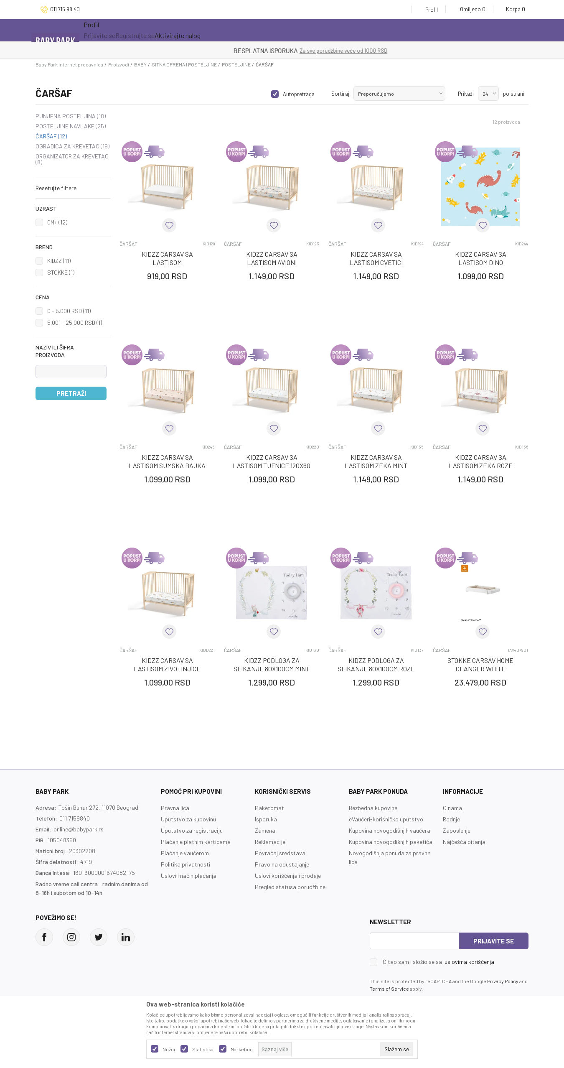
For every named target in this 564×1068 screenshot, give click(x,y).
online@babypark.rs (78, 829)
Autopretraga (299, 94)
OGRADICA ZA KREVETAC (72, 146)
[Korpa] (512, 9)
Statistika (202, 1049)
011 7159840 (74, 818)
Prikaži (466, 93)
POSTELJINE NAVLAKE (71, 126)
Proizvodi (118, 64)
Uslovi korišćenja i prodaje (288, 875)
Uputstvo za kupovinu (188, 819)
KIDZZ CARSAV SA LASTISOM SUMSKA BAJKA (167, 461)
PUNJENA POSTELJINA (71, 116)
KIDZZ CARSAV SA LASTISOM (167, 258)
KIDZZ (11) (59, 260)
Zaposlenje (456, 830)
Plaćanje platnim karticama (196, 841)
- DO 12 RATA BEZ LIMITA (325, 50)
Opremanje (250, 30)
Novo (207, 30)
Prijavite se (493, 941)
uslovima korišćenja (469, 961)
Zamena (265, 830)
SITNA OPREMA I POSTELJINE (184, 64)
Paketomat (269, 807)
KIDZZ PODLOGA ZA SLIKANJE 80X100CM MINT (272, 664)
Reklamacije (270, 841)
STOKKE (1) (60, 272)
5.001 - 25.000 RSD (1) (74, 322)
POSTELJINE (236, 64)
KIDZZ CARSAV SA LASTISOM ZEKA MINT (376, 461)
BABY (140, 64)
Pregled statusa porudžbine (290, 886)
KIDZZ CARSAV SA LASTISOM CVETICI (376, 258)
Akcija (168, 30)
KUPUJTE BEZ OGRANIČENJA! (253, 50)
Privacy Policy (502, 981)
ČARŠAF (51, 136)
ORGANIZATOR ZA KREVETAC (72, 159)
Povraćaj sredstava (280, 852)
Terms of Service (389, 989)
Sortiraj (340, 93)
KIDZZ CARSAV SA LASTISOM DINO (480, 258)
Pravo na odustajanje (282, 864)
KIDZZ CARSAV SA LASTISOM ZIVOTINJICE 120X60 (167, 668)
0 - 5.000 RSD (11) (69, 310)
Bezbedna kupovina (373, 807)
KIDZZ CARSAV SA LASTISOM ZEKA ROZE (481, 461)
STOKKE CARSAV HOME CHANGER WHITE (480, 664)
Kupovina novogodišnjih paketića (390, 841)
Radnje (451, 819)
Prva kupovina (309, 30)
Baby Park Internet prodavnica (69, 64)
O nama (452, 807)
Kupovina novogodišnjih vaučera (389, 830)
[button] (73, 188)
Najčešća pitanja (464, 841)
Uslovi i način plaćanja (188, 875)
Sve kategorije (115, 30)
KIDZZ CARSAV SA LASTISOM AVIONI (271, 258)
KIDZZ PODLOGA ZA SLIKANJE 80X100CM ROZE (376, 664)
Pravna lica (175, 807)
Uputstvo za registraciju (192, 830)
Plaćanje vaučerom (185, 852)
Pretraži (71, 393)
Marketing (242, 1049)
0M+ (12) (57, 222)
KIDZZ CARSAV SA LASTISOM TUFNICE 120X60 (271, 461)
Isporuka (266, 819)
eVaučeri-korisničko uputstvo (386, 819)
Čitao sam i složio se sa (438, 962)
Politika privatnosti (185, 864)
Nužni (169, 1049)
